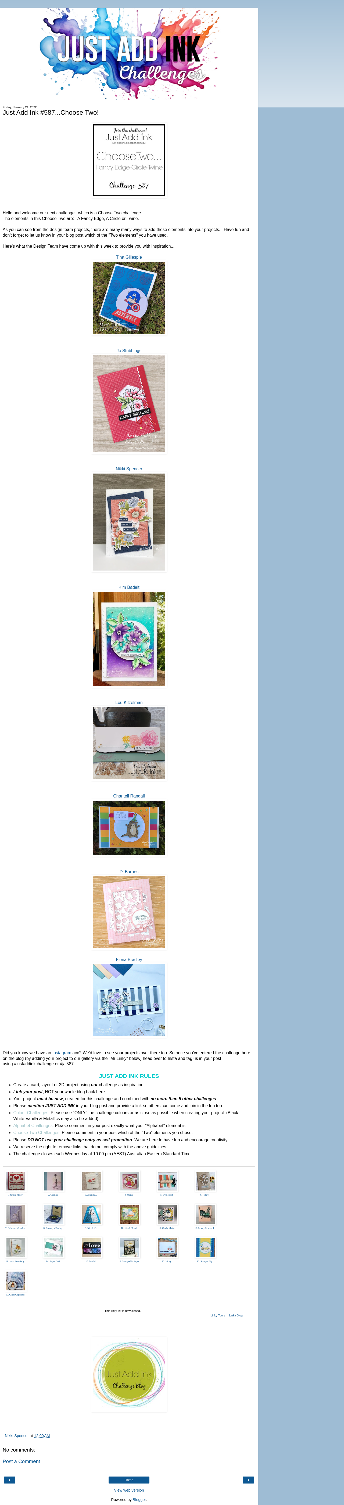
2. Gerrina (53, 1194)
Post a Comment (21, 1461)
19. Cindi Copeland (15, 1294)
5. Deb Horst (166, 1194)
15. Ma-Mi (91, 1261)
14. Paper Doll (53, 1261)
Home (129, 1480)
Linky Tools (217, 1315)
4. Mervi (129, 1194)
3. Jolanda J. (91, 1194)
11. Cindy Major (166, 1228)
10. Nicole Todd (129, 1228)
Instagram (61, 1053)
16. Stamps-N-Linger (129, 1261)
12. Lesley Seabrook (204, 1228)
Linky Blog (236, 1315)
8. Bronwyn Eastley (52, 1228)
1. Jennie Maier (15, 1194)
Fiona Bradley (129, 959)
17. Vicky (166, 1261)
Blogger (139, 1499)
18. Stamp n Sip (204, 1261)
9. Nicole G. (91, 1228)
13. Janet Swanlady (15, 1261)
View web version (129, 1490)
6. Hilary (204, 1194)
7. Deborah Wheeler (15, 1228)
